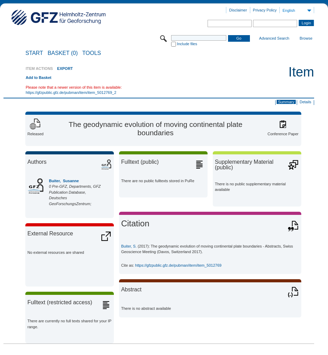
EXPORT (65, 68)
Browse (306, 38)
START (34, 53)
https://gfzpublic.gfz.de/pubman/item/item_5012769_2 (71, 92)
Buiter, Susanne (64, 181)
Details (305, 102)
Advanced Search (274, 38)
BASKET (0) (63, 53)
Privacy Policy (265, 10)
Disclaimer (238, 10)
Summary (286, 102)
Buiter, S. (129, 246)
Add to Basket (38, 77)
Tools (91, 53)
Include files (187, 44)
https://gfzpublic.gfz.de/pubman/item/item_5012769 (178, 265)
